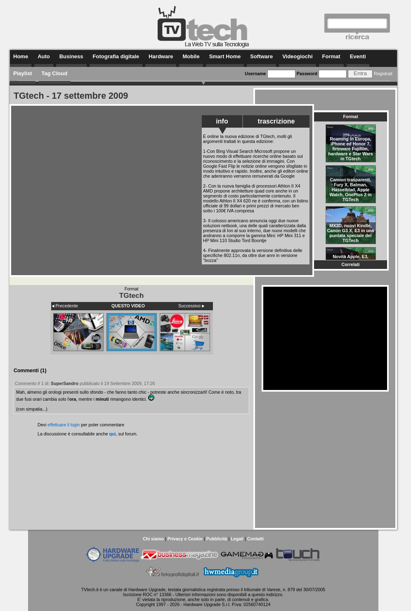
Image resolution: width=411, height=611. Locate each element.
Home (20, 56)
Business (71, 56)
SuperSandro (64, 383)
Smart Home (225, 56)
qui (112, 433)
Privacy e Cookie (185, 538)
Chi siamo (153, 538)
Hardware (161, 56)
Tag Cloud (55, 73)
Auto (44, 56)
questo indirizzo (267, 594)
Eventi (358, 56)
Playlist (22, 73)
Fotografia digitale (116, 56)
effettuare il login (63, 424)
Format (331, 56)
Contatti (255, 538)
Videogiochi (297, 56)
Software (261, 56)
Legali (237, 538)
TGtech (131, 295)
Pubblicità (216, 538)
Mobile (190, 56)
